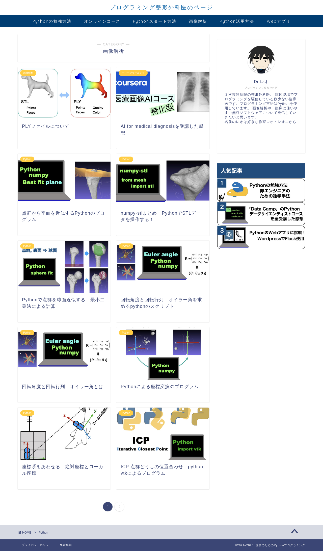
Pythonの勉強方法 (52, 21)
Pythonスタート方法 (154, 21)
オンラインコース (102, 21)
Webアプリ (278, 21)
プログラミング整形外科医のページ (161, 7)
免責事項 (66, 544)
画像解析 (198, 21)
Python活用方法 (237, 21)
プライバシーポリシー (37, 544)
